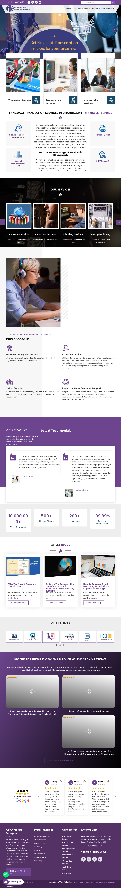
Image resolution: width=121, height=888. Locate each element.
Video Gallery (40, 843)
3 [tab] (63, 645)
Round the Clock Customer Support (81, 388)
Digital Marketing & (93, 882)
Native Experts (14, 388)
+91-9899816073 (16, 2)
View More (67, 873)
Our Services (77, 9)
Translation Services (19, 100)
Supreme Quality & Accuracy (22, 354)
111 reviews (26, 796)
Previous (38, 796)
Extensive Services (72, 354)
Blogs (37, 850)
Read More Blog (18, 602)
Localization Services (68, 856)
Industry (87, 9)
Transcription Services (53, 102)
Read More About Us (17, 872)
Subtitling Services (66, 868)
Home (68, 9)
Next (115, 796)
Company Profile (42, 836)
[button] (7, 29)
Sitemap (38, 860)
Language (94, 9)
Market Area (40, 857)
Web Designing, (79, 882)
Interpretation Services (91, 102)
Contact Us (110, 9)
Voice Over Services (67, 862)
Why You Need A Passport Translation (22, 585)
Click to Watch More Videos (60, 760)
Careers (102, 9)
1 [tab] (56, 645)
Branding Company (107, 882)
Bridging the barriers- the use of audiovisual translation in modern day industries (60, 587)
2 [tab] (60, 645)
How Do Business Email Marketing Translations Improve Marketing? (96, 586)
